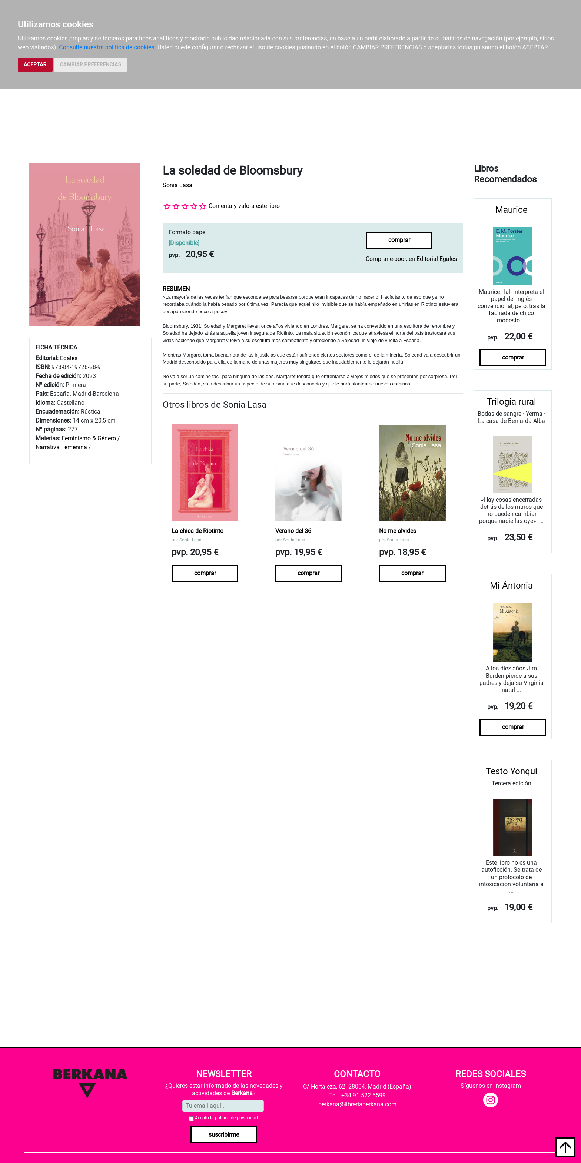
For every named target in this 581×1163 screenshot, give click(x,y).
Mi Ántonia (511, 585)
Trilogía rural (511, 402)
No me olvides (397, 530)
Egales (68, 358)
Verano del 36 (293, 530)
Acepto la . (227, 1117)
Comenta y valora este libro (244, 205)
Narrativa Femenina (61, 447)
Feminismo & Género (89, 438)
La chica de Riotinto (197, 530)
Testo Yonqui (511, 771)
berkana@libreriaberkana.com (357, 1104)
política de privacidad (236, 1117)
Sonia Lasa (177, 185)
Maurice (511, 210)
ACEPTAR (35, 64)
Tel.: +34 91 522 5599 (357, 1095)
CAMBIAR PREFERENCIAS (90, 64)
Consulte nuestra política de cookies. (107, 47)
